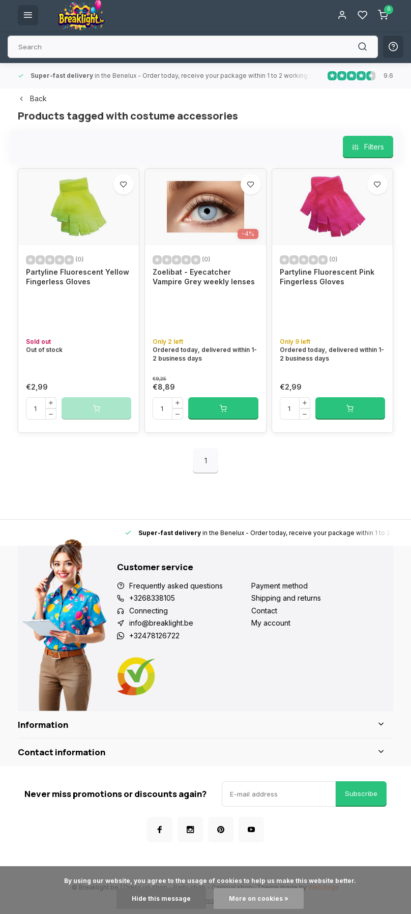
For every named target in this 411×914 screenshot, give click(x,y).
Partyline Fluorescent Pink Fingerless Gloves (327, 277)
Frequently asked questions (176, 585)
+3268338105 (152, 598)
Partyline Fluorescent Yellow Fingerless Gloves (77, 277)
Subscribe (361, 793)
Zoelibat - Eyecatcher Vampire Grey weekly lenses (204, 277)
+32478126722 (154, 635)
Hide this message (161, 898)
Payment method (279, 585)
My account (270, 622)
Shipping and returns (286, 598)
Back (32, 98)
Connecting (148, 610)
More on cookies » (258, 898)
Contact (264, 610)
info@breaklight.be (161, 622)
